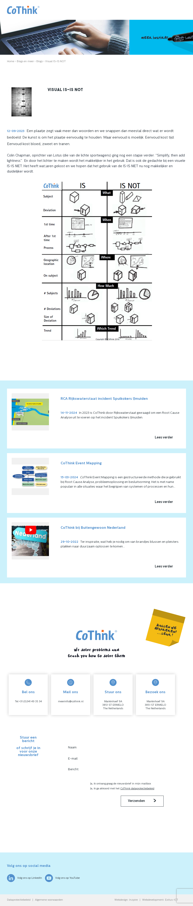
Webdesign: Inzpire (126, 900)
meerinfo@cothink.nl (70, 701)
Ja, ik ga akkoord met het (122, 788)
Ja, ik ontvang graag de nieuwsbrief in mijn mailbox (121, 784)
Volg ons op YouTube (62, 878)
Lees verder (164, 437)
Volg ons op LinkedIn (24, 878)
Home (10, 61)
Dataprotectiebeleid (19, 900)
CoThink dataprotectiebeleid (137, 788)
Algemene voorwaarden (49, 900)
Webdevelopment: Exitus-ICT (160, 900)
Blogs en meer (25, 61)
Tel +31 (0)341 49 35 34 (28, 701)
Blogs (39, 61)
